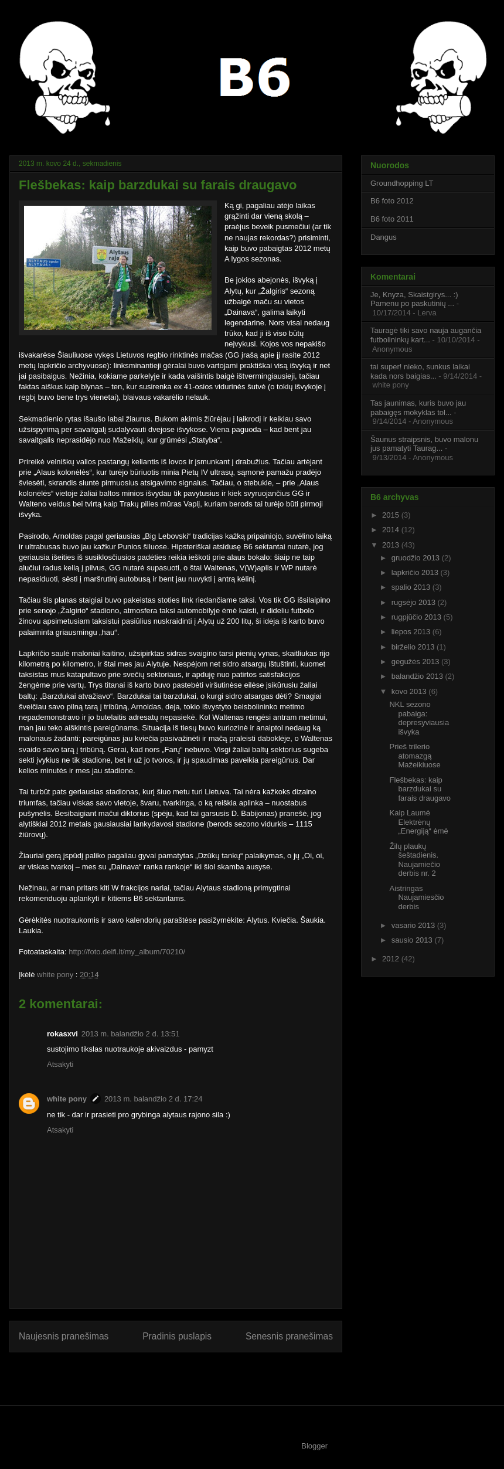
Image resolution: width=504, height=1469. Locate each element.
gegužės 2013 (416, 661)
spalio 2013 (412, 587)
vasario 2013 (414, 925)
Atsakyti (60, 1064)
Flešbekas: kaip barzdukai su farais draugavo (420, 789)
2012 (391, 958)
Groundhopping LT (401, 183)
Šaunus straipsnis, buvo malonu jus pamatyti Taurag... (424, 444)
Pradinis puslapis (177, 1336)
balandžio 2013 (418, 676)
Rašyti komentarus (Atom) (199, 1374)
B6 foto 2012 (392, 200)
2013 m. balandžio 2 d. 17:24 (153, 1098)
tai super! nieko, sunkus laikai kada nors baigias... (420, 371)
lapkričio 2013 (416, 572)
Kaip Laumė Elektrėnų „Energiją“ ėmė (418, 821)
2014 (391, 529)
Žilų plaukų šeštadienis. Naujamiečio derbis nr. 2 (414, 860)
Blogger (314, 1445)
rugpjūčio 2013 (417, 617)
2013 (391, 544)
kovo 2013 (410, 691)
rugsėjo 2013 (414, 602)
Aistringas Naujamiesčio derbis (416, 897)
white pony (56, 974)
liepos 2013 (412, 631)
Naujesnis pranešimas (63, 1336)
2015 (391, 515)
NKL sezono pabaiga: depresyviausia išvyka (419, 718)
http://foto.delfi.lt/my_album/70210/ (127, 951)
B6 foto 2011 (392, 219)
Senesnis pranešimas (289, 1336)
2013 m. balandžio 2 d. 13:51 (130, 1033)
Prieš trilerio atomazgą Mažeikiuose (414, 755)
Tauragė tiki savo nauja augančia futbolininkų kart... (425, 335)
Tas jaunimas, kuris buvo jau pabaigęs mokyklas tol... (418, 408)
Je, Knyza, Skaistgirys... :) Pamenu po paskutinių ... (414, 299)
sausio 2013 (413, 940)
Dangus (383, 237)
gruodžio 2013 (416, 557)
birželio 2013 (414, 646)
